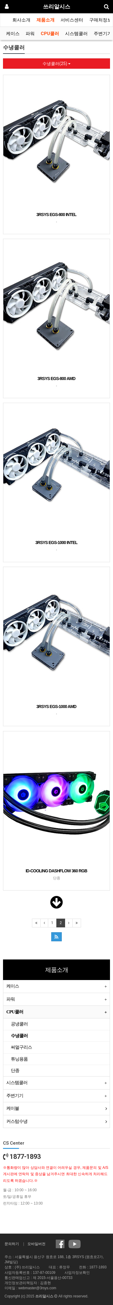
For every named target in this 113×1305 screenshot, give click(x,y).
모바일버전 (36, 1244)
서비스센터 (72, 20)
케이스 (13, 33)
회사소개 (21, 20)
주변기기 (103, 33)
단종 (15, 1070)
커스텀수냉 (16, 1121)
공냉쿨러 (19, 1023)
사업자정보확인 (77, 1273)
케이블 (12, 1108)
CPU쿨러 (50, 33)
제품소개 (45, 20)
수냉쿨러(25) (56, 63)
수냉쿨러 (19, 1035)
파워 (30, 33)
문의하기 (12, 1244)
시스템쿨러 (76, 33)
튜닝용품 (19, 1059)
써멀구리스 (21, 1047)
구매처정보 (100, 20)
